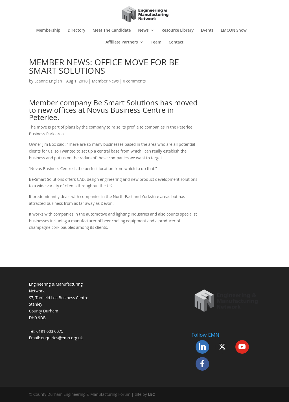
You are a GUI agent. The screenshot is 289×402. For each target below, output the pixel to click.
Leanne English (48, 81)
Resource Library (177, 30)
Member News (105, 81)
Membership (48, 30)
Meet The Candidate (112, 30)
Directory (76, 30)
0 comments (134, 81)
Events (207, 30)
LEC (151, 394)
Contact (175, 42)
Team (156, 42)
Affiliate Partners (122, 42)
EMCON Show (234, 30)
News (143, 30)
